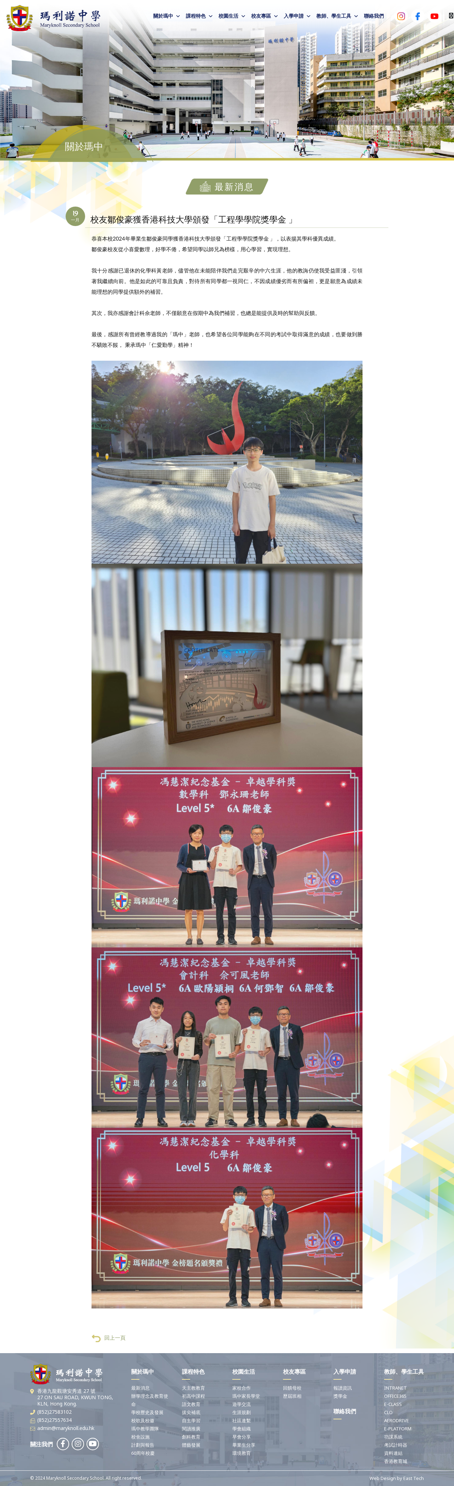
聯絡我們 (374, 15)
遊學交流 (241, 1404)
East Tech (413, 1478)
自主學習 (191, 1420)
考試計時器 (395, 1445)
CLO (388, 1412)
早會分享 (241, 1437)
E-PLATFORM (397, 1428)
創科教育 (191, 1437)
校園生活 (228, 15)
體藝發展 (191, 1445)
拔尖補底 (191, 1412)
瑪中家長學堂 (246, 1396)
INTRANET (395, 1388)
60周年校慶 (143, 1453)
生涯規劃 (241, 1412)
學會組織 (241, 1428)
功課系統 (393, 1437)
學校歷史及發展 (147, 1412)
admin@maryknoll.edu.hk (65, 1428)
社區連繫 (241, 1420)
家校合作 (241, 1388)
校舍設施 (140, 1437)
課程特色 (196, 15)
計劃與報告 (142, 1445)
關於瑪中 (163, 15)
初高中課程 (193, 1396)
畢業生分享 (243, 1445)
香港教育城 (395, 1461)
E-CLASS (393, 1404)
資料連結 (393, 1453)
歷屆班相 (292, 1396)
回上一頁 (109, 1349)
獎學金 (340, 1396)
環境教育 (241, 1453)
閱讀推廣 (191, 1428)
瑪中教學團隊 (145, 1428)
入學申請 (294, 15)
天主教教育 (193, 1388)
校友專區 (261, 15)
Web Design (383, 1478)
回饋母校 (292, 1388)
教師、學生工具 (333, 15)
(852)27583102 (54, 1411)
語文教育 (191, 1404)
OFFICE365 (395, 1396)
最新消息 (140, 1388)
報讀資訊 (342, 1388)
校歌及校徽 (142, 1420)
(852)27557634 (54, 1420)
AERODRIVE (396, 1420)
